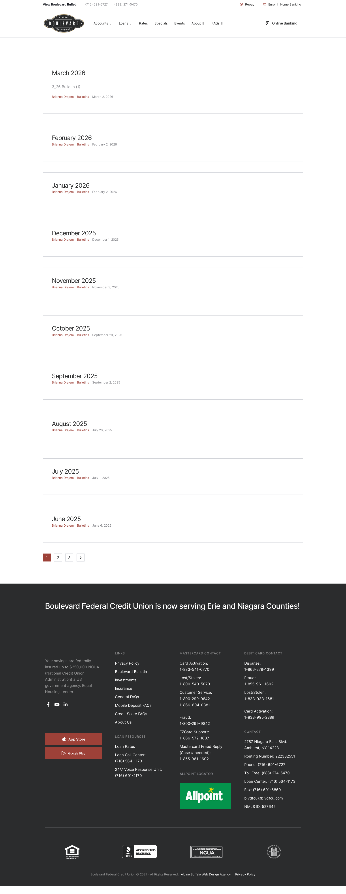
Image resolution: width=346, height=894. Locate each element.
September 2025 (75, 376)
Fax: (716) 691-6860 (262, 790)
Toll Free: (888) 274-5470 (267, 773)
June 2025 (66, 519)
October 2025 (71, 328)
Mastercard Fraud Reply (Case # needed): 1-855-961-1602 (201, 752)
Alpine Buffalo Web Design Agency (206, 874)
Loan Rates (125, 746)
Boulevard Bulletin (131, 671)
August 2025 (69, 423)
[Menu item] (103, 23)
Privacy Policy (127, 663)
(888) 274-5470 (126, 4)
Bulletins (83, 96)
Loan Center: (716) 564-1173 (269, 781)
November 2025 (74, 280)
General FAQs (127, 697)
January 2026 (70, 185)
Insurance (123, 688)
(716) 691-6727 (96, 4)
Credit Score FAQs (131, 714)
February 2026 (72, 138)
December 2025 (74, 233)
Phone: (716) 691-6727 (264, 764)
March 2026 (68, 73)
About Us (123, 722)
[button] (247, 4)
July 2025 (65, 471)
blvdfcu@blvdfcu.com (263, 798)
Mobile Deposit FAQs (133, 705)
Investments (126, 680)
